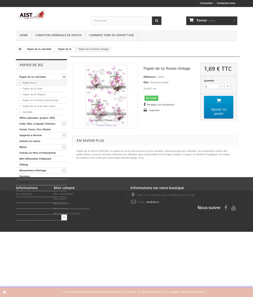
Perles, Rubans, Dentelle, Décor (38, 193)
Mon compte (64, 246)
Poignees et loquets (31, 211)
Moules (23, 199)
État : (147, 82)
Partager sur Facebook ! (161, 104)
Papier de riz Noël (32, 88)
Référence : (150, 76)
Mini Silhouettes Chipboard (35, 158)
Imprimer (154, 110)
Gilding (23, 164)
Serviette (27, 112)
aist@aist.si (152, 260)
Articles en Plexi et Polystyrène (37, 152)
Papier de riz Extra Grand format (40, 100)
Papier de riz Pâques (33, 94)
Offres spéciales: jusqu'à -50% (37, 117)
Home (24, 35)
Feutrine (24, 182)
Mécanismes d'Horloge (32, 170)
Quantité (209, 80)
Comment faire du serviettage (111, 35)
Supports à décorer (30, 135)
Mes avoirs (60, 257)
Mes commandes (64, 252)
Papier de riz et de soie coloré (38, 106)
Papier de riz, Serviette (32, 76)
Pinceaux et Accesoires (33, 188)
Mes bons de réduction (67, 272)
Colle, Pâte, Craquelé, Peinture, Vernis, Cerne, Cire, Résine (37, 126)
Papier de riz (29, 82)
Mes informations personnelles (72, 267)
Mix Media (25, 217)
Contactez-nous (226, 3)
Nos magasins (24, 252)
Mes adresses (62, 262)
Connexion (206, 3)
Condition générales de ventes (58, 35)
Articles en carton (29, 141)
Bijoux (23, 147)
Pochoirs (24, 176)
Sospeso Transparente (32, 205)
